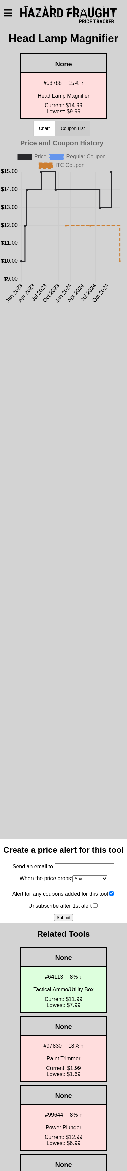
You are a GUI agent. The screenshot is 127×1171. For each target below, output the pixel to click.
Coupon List (73, 128)
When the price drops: (46, 878)
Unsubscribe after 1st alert (60, 906)
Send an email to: (34, 866)
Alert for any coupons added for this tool (60, 894)
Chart (44, 128)
